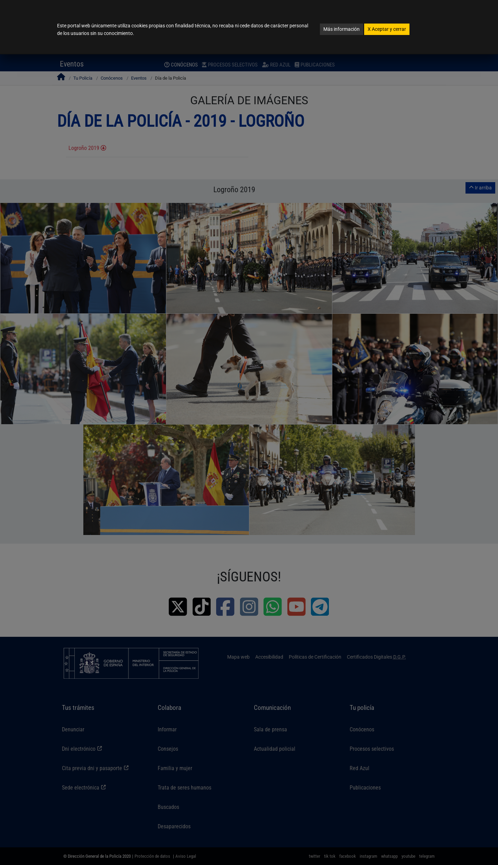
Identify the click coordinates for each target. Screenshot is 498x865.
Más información (341, 29)
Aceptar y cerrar (387, 29)
